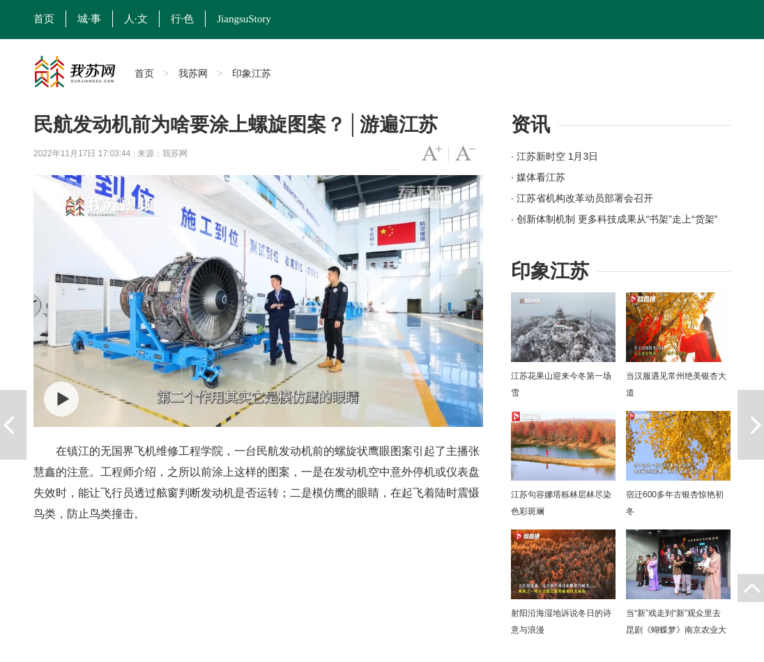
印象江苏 (251, 73)
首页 (43, 18)
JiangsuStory (244, 18)
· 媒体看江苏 (538, 177)
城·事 (89, 18)
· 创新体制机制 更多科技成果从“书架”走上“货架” (614, 219)
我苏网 (193, 73)
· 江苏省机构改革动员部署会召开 (582, 198)
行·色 (182, 18)
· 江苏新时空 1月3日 (554, 156)
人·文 (136, 18)
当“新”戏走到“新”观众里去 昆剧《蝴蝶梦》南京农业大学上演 (676, 630)
